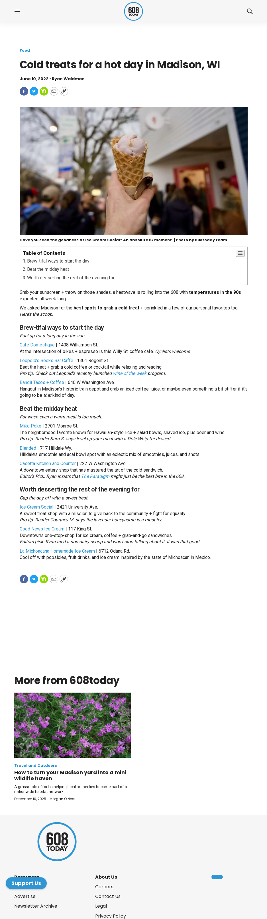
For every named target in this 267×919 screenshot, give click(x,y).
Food (25, 50)
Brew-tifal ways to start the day (58, 261)
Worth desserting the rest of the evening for (71, 277)
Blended (28, 448)
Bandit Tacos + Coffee (42, 382)
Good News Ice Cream (42, 529)
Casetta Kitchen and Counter (48, 463)
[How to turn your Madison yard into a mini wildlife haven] (72, 725)
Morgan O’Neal (62, 798)
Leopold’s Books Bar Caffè (46, 360)
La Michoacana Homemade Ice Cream (57, 551)
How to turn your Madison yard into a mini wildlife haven (70, 775)
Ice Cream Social (36, 507)
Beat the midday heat (48, 269)
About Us (106, 877)
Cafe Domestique (37, 345)
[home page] (133, 11)
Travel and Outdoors (35, 765)
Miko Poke (30, 426)
